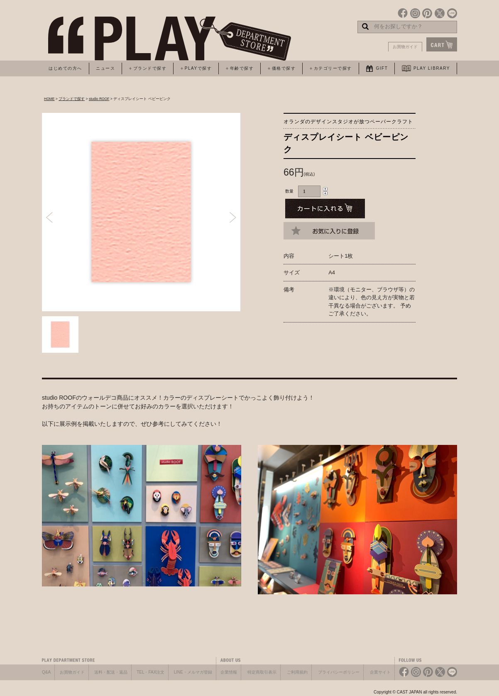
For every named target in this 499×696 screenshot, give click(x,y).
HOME (49, 99)
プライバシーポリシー (339, 672)
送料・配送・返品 (110, 672)
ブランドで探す (72, 99)
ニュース (105, 68)
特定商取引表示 (261, 672)
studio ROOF (99, 99)
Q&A (46, 672)
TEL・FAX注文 (150, 672)
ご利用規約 (297, 672)
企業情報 (228, 672)
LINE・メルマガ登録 (193, 672)
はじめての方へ (65, 68)
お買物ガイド (405, 46)
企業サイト (380, 672)
